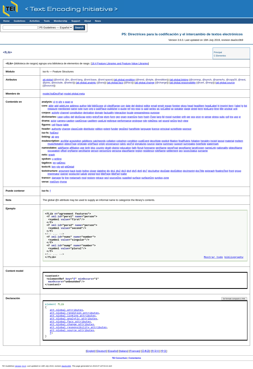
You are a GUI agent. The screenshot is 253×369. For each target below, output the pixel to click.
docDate (165, 170)
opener (64, 173)
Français (135, 350)
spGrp (173, 120)
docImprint (189, 170)
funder (114, 128)
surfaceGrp (147, 177)
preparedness (142, 112)
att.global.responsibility (183, 82)
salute (83, 173)
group (238, 170)
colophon (121, 140)
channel (64, 112)
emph (161, 105)
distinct (139, 105)
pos (193, 116)
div (108, 170)
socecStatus (190, 150)
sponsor (187, 128)
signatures (140, 143)
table (66, 124)
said (146, 108)
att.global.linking (179, 79)
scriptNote (176, 128)
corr (123, 105)
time (216, 108)
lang (159, 116)
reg (133, 108)
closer (93, 170)
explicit (165, 140)
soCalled (165, 108)
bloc (93, 147)
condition (132, 140)
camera (61, 120)
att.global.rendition (124, 79)
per (188, 116)
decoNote (155, 140)
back (73, 170)
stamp (159, 143)
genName (161, 147)
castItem (92, 120)
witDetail (69, 166)
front (231, 170)
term (200, 108)
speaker (178, 108)
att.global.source (225, 82)
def (72, 116)
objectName (235, 147)
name (74, 108)
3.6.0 (24, 366)
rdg (58, 166)
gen (118, 116)
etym (107, 116)
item (230, 105)
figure (59, 124)
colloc (66, 116)
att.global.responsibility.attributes (78, 327)
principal (165, 128)
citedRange (113, 105)
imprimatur (53, 173)
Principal (218, 52)
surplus (159, 177)
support (178, 143)
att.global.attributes (66, 310)
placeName (128, 150)
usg (236, 116)
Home (6, 21)
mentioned (64, 108)
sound (165, 120)
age (82, 147)
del (133, 105)
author (83, 105)
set (160, 120)
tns (231, 116)
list (245, 105)
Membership (60, 21)
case (60, 116)
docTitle (199, 170)
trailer (124, 173)
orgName (72, 150)
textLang (208, 108)
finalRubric (184, 140)
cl (54, 101)
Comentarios (135, 358)
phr (60, 101)
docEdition (176, 170)
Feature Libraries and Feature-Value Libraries (120, 63)
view (185, 120)
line (67, 177)
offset (63, 150)
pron (198, 116)
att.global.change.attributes (72, 324)
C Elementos (220, 55)
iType (153, 116)
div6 (139, 170)
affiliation (74, 147)
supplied (127, 177)
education (125, 147)
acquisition (75, 140)
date (128, 105)
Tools (47, 21)
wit (62, 166)
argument (64, 170)
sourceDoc (116, 177)
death (108, 147)
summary (168, 143)
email (154, 105)
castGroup (81, 120)
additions (87, 140)
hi (218, 105)
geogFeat (172, 147)
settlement (172, 150)
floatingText (221, 170)
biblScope (97, 105)
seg (57, 136)
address (74, 105)
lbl (163, 116)
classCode (77, 128)
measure (53, 108)
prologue (137, 120)
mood (168, 116)
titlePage (106, 173)
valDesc (61, 162)
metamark (75, 177)
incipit (214, 140)
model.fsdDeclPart (53, 93)
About (87, 21)
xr (240, 116)
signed (91, 173)
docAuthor (154, 170)
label (238, 105)
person (95, 150)
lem (54, 166)
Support (75, 21)
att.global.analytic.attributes (73, 319)
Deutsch (101, 350)
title (222, 108)
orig (91, 108)
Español (112, 350)
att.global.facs (115, 82)
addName (63, 147)
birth (87, 147)
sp (172, 108)
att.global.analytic (86, 82)
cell (53, 124)
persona (116, 150)
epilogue (112, 120)
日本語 (145, 350)
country (100, 147)
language (146, 128)
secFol (130, 143)
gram (123, 116)
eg (54, 162)
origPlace (93, 143)
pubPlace (101, 108)
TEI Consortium (119, 358)
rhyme (63, 181)
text (98, 173)
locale (130, 112)
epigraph (210, 170)
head (190, 105)
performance (124, 120)
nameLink (210, 147)
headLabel (211, 105)
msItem (239, 140)
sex (181, 150)
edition (99, 128)
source (151, 143)
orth (184, 116)
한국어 (155, 350)
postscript (74, 173)
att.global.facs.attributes (70, 322)
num (85, 108)
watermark (213, 143)
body (79, 170)
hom (140, 116)
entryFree (98, 116)
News (98, 21)
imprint (224, 105)
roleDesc (153, 120)
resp (137, 108)
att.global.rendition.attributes (74, 313)
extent (106, 128)
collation (111, 140)
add (56, 105)
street (194, 108)
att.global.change (144, 82)
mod (83, 177)
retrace (100, 177)
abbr (51, 105)
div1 (112, 170)
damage (56, 177)
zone (166, 177)
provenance (112, 143)
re (203, 116)
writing (57, 158)
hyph (146, 116)
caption (70, 120)
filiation (174, 140)
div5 (134, 170)
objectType (70, 143)
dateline (101, 170)
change (66, 128)
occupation (54, 150)
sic (158, 108)
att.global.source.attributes (72, 330)
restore (91, 177)
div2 (118, 170)
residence (148, 150)
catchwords (99, 140)
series (152, 108)
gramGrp (132, 116)
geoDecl (123, 128)
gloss (184, 105)
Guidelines (19, 21)
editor (147, 105)
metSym (54, 181)
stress (215, 116)
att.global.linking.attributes (73, 316)
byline (85, 170)
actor (53, 120)
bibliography (234, 257)
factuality (109, 112)
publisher (112, 108)
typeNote (201, 143)
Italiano (124, 350)
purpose (155, 112)
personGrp (105, 150)
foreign (176, 105)
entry (89, 116)
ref (128, 108)
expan (168, 105)
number (176, 116)
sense (208, 116)
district (115, 147)
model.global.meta (74, 93)
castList (102, 120)
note (80, 108)
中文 (163, 350)
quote (123, 108)
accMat (64, 140)
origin (102, 143)
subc (222, 116)
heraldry (205, 140)
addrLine (64, 105)
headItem (199, 105)
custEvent (143, 140)
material (229, 140)
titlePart (115, 173)
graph (51, 154)
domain (99, 112)
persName (84, 150)
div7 (145, 170)
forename (149, 147)
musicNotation (56, 143)
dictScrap (80, 116)
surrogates (189, 143)
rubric (123, 143)
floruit (140, 147)
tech (180, 120)
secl (106, 177)
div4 (129, 170)
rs (142, 108)
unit (235, 108)
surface (136, 177)
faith (134, 147)
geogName (185, 147)
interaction (120, 112)
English (91, 350)
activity (55, 112)
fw (63, 177)
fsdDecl (54, 132)
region (139, 150)
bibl (89, 105)
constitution (76, 112)
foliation (195, 140)
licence (156, 128)
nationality (222, 147)
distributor (88, 128)
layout (221, 140)
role (145, 120)
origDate (82, 143)
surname (203, 150)
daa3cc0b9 (66, 366)
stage (187, 108)
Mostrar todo (213, 257)
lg (242, 105)
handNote (134, 128)
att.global (48, 79)
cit (105, 105)
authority (56, 128)
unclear (228, 108)
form (112, 116)
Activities (34, 21)
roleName (160, 150)
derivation (88, 112)
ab (52, 136)
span (67, 101)
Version (18, 366)
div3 (123, 170)
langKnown (198, 147)
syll (227, 116)
